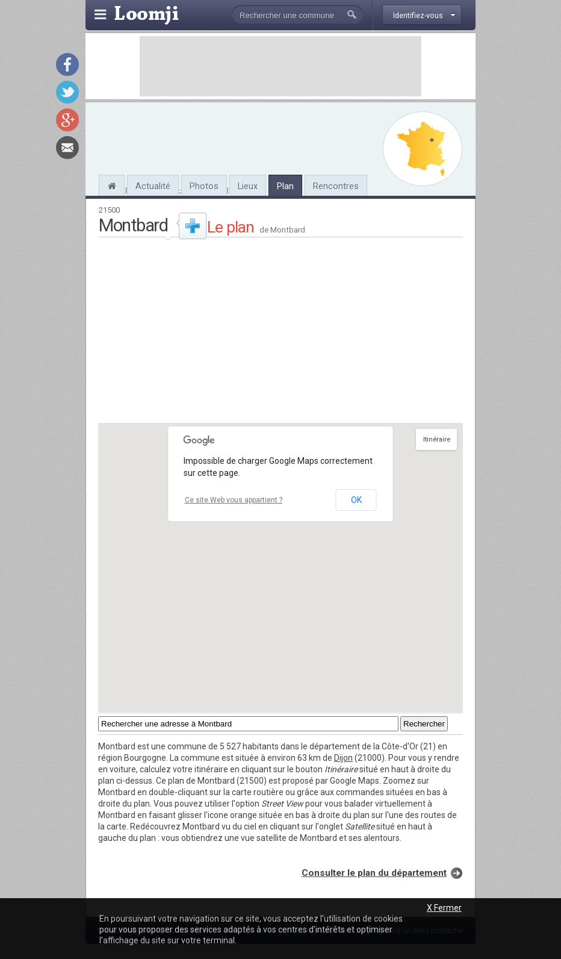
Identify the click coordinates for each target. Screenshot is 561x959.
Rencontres (336, 186)
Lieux (248, 186)
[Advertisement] (280, 66)
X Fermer (444, 908)
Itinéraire (436, 439)
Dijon (343, 758)
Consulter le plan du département (374, 872)
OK (356, 500)
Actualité (152, 186)
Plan (285, 186)
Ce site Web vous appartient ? (233, 500)
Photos (204, 186)
